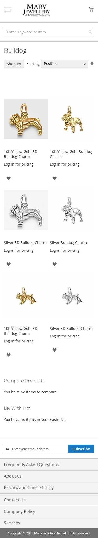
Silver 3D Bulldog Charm (25, 242)
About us (13, 476)
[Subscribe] (81, 449)
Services (12, 523)
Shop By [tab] (14, 63)
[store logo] (36, 10)
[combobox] (49, 32)
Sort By (33, 63)
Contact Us (15, 500)
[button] (8, 177)
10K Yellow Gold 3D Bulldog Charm (20, 154)
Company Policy (19, 511)
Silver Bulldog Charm (68, 242)
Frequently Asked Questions (31, 464)
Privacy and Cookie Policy (29, 487)
